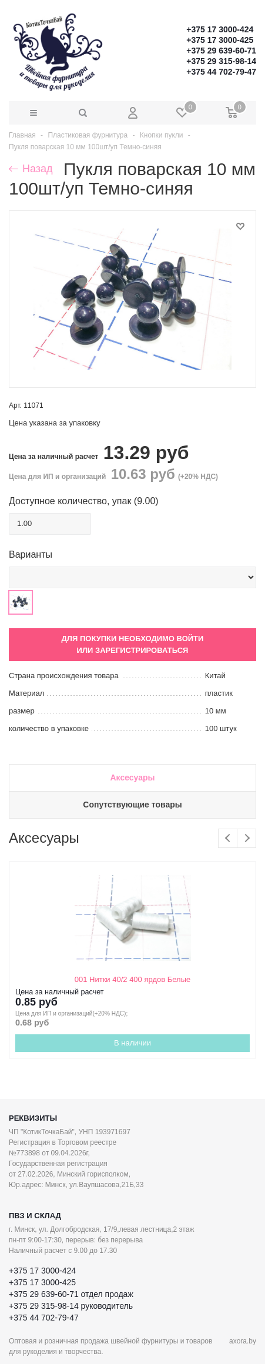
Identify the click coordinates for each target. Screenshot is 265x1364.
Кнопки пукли (161, 135)
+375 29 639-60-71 (221, 50)
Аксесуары (132, 777)
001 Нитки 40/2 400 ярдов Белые (132, 979)
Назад (31, 169)
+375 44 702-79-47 (221, 71)
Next (246, 838)
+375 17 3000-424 (219, 29)
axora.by (242, 1341)
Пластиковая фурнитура (88, 135)
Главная (22, 135)
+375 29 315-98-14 (221, 61)
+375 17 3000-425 (219, 40)
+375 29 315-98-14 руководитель (71, 1306)
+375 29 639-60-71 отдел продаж (71, 1294)
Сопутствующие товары (132, 804)
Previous (227, 838)
